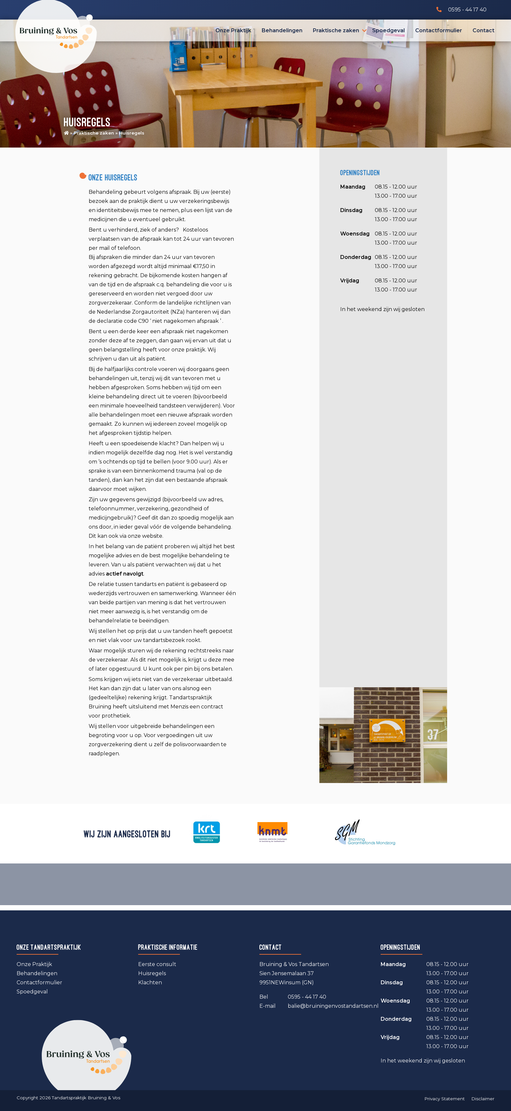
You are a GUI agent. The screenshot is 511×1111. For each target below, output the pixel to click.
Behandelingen (282, 30)
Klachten (150, 982)
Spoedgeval (388, 30)
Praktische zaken (336, 30)
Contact (483, 30)
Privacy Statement (444, 1098)
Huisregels (152, 973)
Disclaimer (482, 1098)
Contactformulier (438, 30)
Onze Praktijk (233, 30)
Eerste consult (157, 964)
